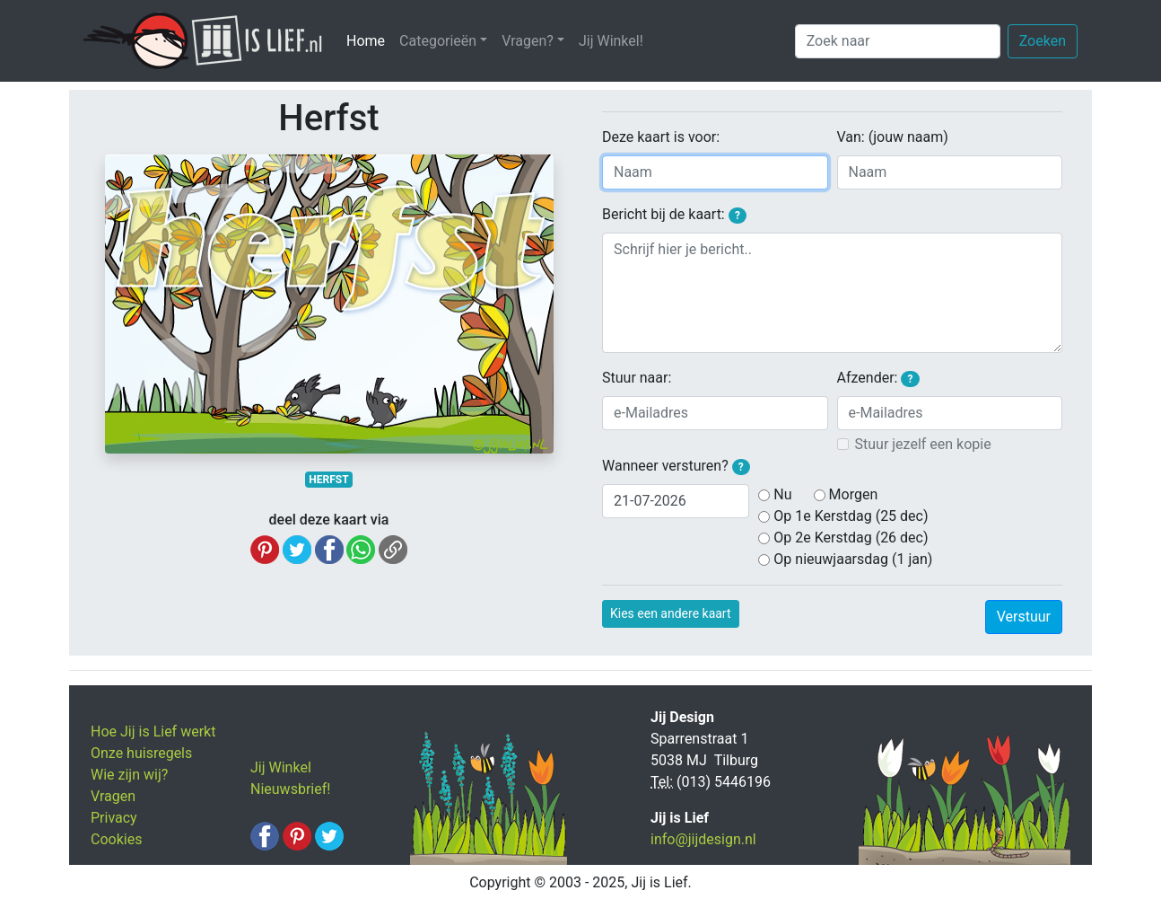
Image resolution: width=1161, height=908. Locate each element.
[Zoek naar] (897, 41)
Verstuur (1024, 616)
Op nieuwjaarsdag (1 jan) (852, 559)
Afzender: (878, 378)
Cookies (116, 839)
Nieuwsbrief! (290, 789)
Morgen (853, 494)
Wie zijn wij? (129, 774)
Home (369, 40)
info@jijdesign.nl (703, 839)
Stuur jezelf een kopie (923, 444)
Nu (782, 494)
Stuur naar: (636, 377)
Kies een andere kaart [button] (670, 613)
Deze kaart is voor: (661, 136)
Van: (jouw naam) (892, 136)
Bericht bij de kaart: (674, 215)
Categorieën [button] (437, 40)
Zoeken (1042, 40)
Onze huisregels (141, 753)
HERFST (328, 479)
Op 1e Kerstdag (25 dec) (850, 516)
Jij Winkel (280, 767)
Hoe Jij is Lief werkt (153, 731)
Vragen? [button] (528, 40)
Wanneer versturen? (676, 466)
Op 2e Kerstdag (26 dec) (850, 537)
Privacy (114, 817)
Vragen (113, 796)
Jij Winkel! (611, 40)
